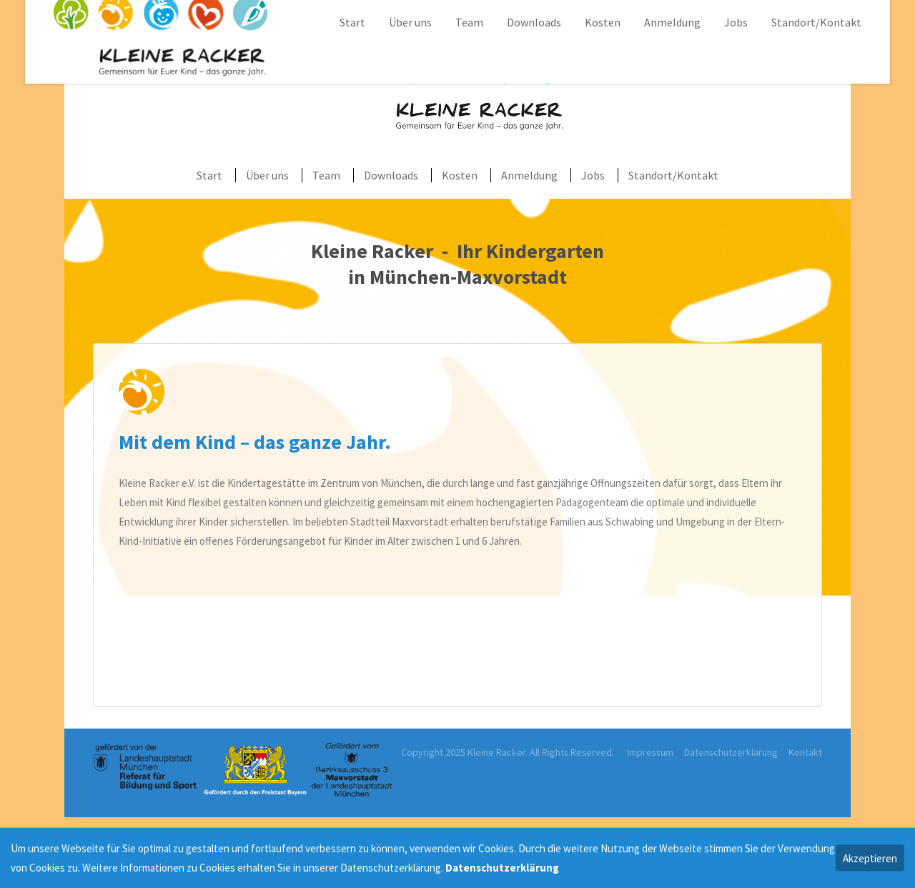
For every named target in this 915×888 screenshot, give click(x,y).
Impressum (650, 752)
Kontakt (805, 752)
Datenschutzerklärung (731, 752)
